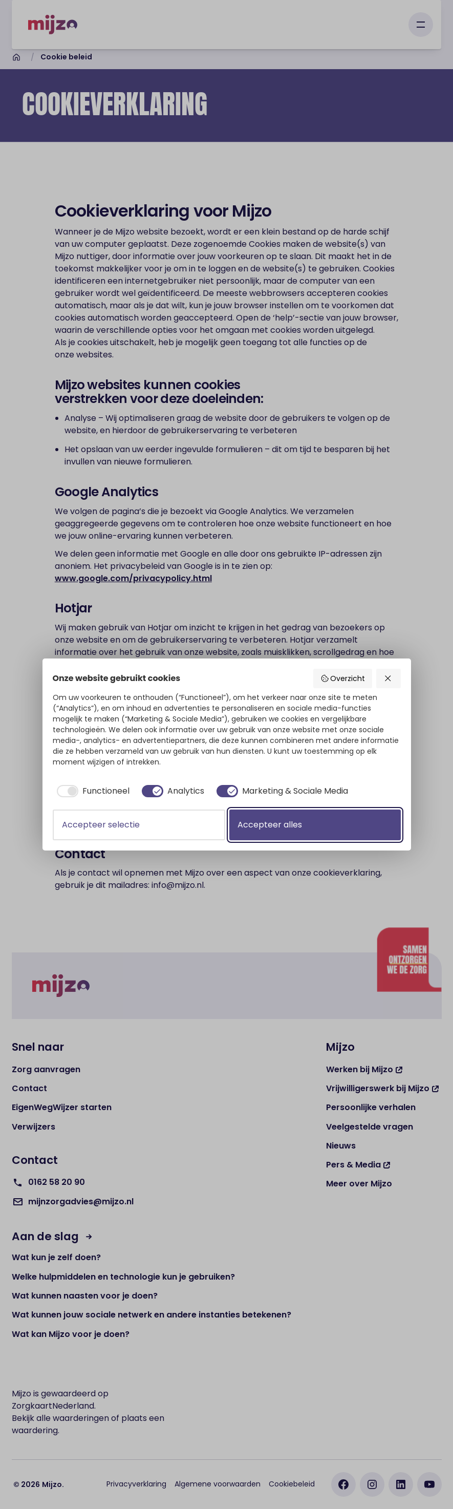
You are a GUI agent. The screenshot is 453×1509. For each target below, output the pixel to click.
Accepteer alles (270, 825)
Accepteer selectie (101, 825)
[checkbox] (91, 791)
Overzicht (342, 678)
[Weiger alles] (388, 678)
